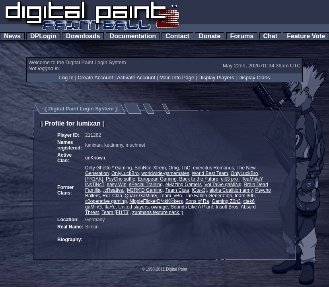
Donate (209, 36)
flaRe (110, 207)
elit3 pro (230, 179)
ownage (159, 207)
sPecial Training (146, 184)
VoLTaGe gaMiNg (222, 184)
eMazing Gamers (183, 184)
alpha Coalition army (231, 190)
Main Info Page (177, 78)
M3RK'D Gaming (145, 190)
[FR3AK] (94, 179)
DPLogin (43, 36)
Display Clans (254, 78)
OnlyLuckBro (125, 173)
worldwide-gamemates (165, 173)
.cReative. (113, 190)
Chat (270, 36)
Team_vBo (171, 196)
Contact (177, 36)
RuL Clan (112, 196)
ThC (186, 168)
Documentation (133, 36)
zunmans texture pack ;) (157, 212)
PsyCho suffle (120, 179)
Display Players (216, 78)
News (12, 36)
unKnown (95, 158)
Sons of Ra (197, 201)
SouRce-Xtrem (150, 168)
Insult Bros (227, 207)
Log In (66, 78)
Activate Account (136, 78)
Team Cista (177, 190)
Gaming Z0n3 (226, 201)
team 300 (245, 196)
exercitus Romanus (213, 168)
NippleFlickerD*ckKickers (156, 201)
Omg (173, 168)
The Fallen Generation (208, 196)
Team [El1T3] (115, 212)
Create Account (95, 78)
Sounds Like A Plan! (192, 207)
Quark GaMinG (141, 196)
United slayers (133, 207)
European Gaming (157, 179)
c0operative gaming (106, 201)
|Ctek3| (199, 190)
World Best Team (210, 173)
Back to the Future (198, 179)
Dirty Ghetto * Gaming (108, 168)
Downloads (82, 36)
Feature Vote (306, 36)
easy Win (116, 184)
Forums (242, 36)
